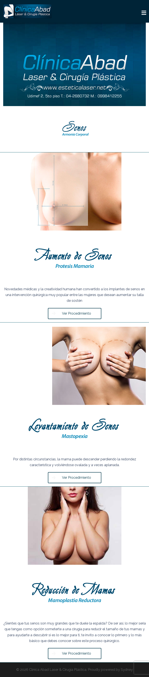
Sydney (127, 670)
